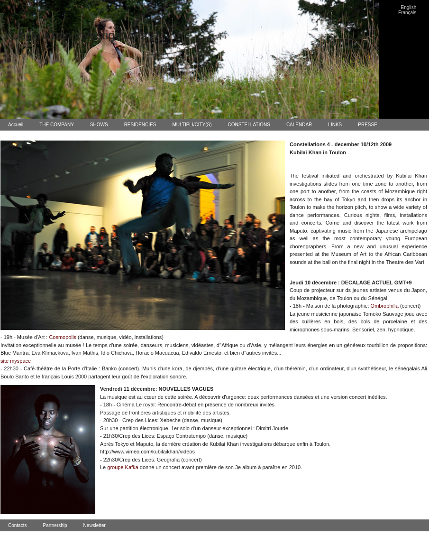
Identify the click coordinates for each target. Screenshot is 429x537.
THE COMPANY (56, 124)
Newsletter (94, 525)
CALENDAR (299, 124)
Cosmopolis (62, 337)
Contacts (17, 525)
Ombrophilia (385, 306)
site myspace (15, 361)
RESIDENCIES (140, 124)
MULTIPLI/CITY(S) (191, 124)
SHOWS (99, 124)
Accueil (15, 124)
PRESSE (367, 124)
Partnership (55, 525)
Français (407, 12)
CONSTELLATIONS (249, 124)
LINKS (335, 124)
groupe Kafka (122, 467)
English (409, 7)
